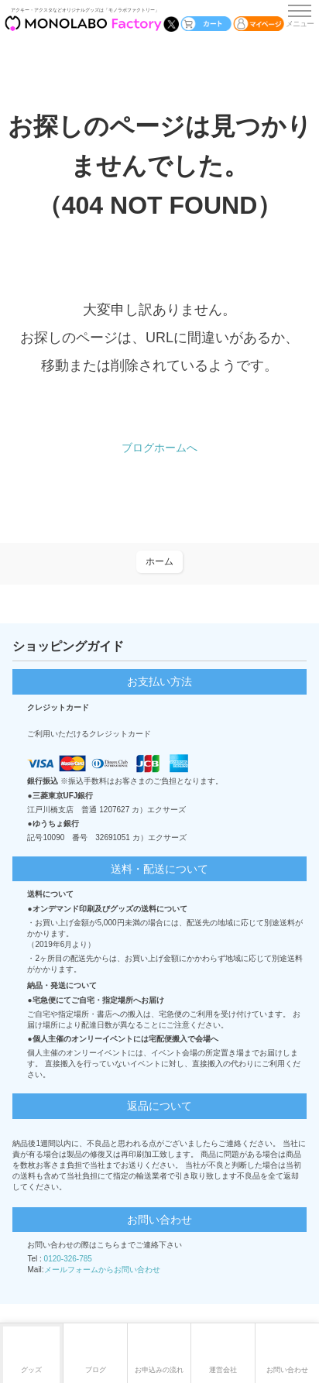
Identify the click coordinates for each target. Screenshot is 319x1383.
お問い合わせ (287, 1370)
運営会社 (223, 1370)
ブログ (95, 1370)
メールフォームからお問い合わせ (102, 1269)
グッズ (31, 1370)
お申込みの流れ (159, 1370)
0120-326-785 (68, 1258)
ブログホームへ (159, 447)
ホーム (159, 561)
